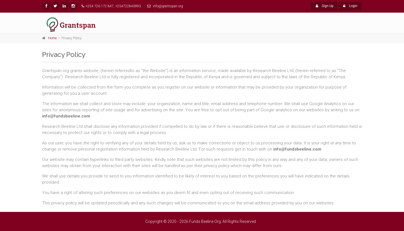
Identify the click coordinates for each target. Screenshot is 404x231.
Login (350, 6)
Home (52, 38)
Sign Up (324, 6)
